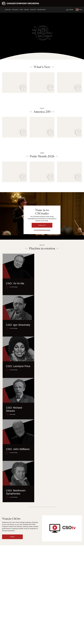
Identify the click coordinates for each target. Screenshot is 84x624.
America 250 (33, 9)
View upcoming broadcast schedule (42, 230)
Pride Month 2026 (41, 9)
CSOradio (69, 10)
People (21, 9)
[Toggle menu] (82, 3)
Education (26, 9)
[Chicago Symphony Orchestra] (21, 3)
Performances (15, 9)
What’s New (8, 9)
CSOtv (79, 10)
